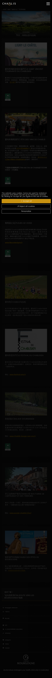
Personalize (26, 211)
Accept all (26, 201)
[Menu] (48, 4)
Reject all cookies (26, 206)
